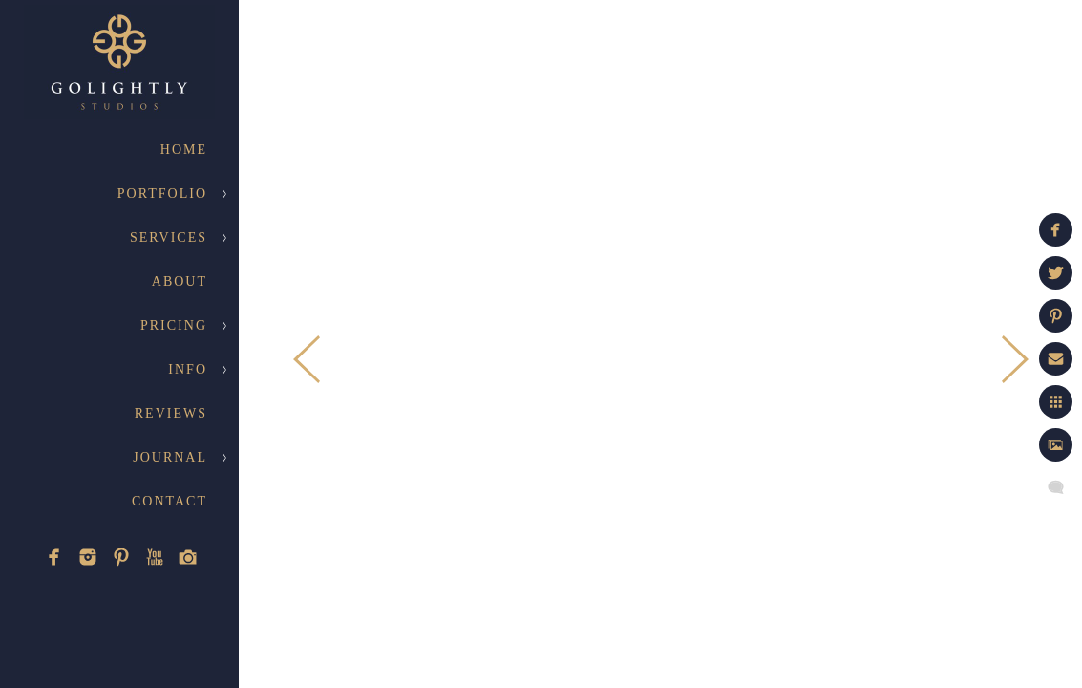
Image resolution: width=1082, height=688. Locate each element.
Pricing (173, 325)
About (179, 281)
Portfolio (162, 193)
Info (187, 369)
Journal (170, 457)
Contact (169, 501)
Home (183, 149)
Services (168, 237)
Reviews (171, 413)
